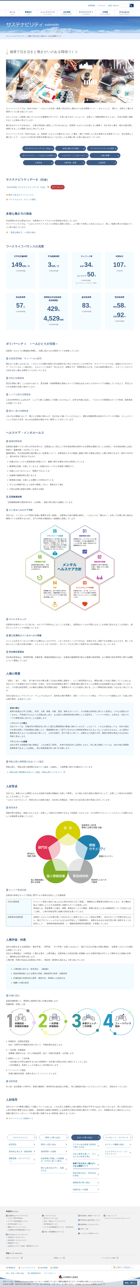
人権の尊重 (105, 155)
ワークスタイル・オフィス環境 (22, 199)
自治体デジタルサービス (16, 1237)
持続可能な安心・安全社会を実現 (84, 1174)
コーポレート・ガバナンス (116, 1137)
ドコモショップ (111, 1216)
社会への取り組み (84, 1137)
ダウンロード (57, 187)
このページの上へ (122, 1267)
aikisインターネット (13, 1258)
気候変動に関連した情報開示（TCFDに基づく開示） (52, 1159)
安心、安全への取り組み (15, 1273)
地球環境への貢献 (48, 1151)
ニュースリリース (47, 13)
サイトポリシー (50, 1273)
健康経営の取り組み (81, 1182)
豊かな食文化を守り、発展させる (52, 1169)
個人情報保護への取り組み (50, 1284)
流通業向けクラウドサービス (18, 1216)
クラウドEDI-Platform (15, 1218)
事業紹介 (28, 13)
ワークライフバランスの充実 (102, 148)
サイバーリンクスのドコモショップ (118, 1218)
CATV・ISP (84, 1229)
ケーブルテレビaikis (109, 1258)
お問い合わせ (113, 6)
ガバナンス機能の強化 (114, 1144)
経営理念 (13, 1144)
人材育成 (38, 163)
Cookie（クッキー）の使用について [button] (89, 1284)
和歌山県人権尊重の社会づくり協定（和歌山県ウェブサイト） (36, 772)
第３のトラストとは (51, 1218)
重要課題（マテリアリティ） (19, 1159)
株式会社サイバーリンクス (33, 5)
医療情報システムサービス (89, 1224)
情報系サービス (13, 1243)
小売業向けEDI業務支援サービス (19, 1230)
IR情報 (105, 13)
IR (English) (124, 13)
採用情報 (91, 6)
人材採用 (101, 163)
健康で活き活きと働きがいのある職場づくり (84, 1164)
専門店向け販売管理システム (90, 1220)
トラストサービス (50, 1216)
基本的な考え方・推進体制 (20, 1151)
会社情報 (67, 13)
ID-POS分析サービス (15, 1224)
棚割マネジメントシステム (17, 1227)
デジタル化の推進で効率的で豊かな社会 (84, 1145)
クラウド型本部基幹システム (18, 1221)
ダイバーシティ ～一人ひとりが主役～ (38, 155)
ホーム (12, 13)
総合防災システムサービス (17, 1240)
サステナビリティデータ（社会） (38, 148)
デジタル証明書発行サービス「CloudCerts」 (59, 1227)
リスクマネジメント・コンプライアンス (116, 1152)
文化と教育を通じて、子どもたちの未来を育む (84, 1155)
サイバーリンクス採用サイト (21, 1118)
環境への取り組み (52, 1137)
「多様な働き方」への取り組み (22, 232)
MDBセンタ (58, 1258)
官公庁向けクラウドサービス (18, 1235)
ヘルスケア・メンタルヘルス (73, 155)
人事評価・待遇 (70, 163)
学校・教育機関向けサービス (54, 1232)
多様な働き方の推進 (71, 148)
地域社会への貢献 (80, 1189)
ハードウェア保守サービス (89, 1233)
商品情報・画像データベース (90, 1216)
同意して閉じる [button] (130, 1283)
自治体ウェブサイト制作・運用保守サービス (23, 1246)
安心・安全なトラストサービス (55, 1221)
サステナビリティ (86, 13)
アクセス (101, 6)
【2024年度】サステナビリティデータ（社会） (26, 187)
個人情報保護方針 (34, 1273)
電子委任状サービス (51, 1224)
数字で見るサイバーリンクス (21, 195)
